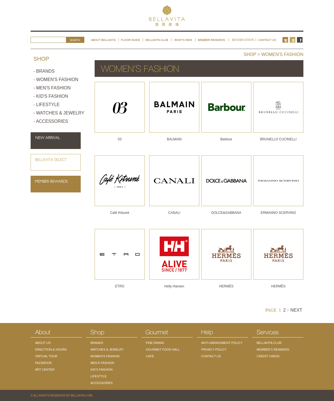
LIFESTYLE (98, 376)
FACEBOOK (43, 363)
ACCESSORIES (101, 383)
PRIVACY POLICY (214, 349)
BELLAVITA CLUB (269, 342)
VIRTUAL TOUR (46, 356)
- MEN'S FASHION (52, 87)
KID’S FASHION (101, 369)
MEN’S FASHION (102, 363)
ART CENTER (45, 369)
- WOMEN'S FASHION (55, 79)
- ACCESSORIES (50, 121)
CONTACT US (211, 356)
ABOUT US (43, 342)
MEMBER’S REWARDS (273, 349)
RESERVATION (243, 40)
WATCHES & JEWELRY (107, 349)
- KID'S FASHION (50, 96)
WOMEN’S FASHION (105, 356)
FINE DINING (155, 342)
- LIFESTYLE (46, 104)
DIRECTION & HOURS (51, 349)
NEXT (296, 310)
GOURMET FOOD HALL (163, 349)
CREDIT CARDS (268, 356)
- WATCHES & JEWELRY (58, 113)
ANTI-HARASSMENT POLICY (221, 342)
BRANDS (96, 342)
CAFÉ (150, 356)
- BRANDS (44, 71)
